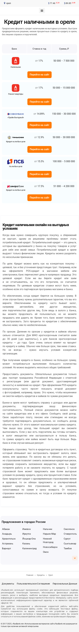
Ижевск (26, 529)
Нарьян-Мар (49, 533)
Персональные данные (65, 583)
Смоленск (69, 529)
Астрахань (7, 543)
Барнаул (6, 548)
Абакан (6, 529)
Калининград (29, 548)
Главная (29, 575)
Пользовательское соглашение (33, 583)
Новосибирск (50, 547)
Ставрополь (70, 533)
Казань (26, 543)
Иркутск (26, 533)
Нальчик (47, 529)
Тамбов (68, 548)
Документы (8, 583)
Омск (46, 552)
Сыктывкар (70, 543)
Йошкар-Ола (29, 538)
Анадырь (7, 533)
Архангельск (9, 538)
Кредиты (41, 575)
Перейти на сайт (39, 74)
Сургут (67, 538)
